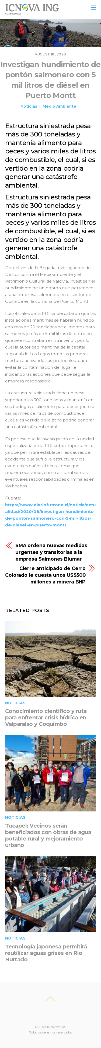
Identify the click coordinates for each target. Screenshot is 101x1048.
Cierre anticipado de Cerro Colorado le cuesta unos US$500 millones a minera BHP (45, 575)
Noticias (28, 106)
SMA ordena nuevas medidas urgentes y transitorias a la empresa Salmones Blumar (51, 552)
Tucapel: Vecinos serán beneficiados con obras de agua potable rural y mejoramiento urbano (48, 835)
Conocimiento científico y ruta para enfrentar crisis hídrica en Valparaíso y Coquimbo (46, 717)
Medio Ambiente (59, 106)
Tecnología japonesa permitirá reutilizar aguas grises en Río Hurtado (46, 953)
